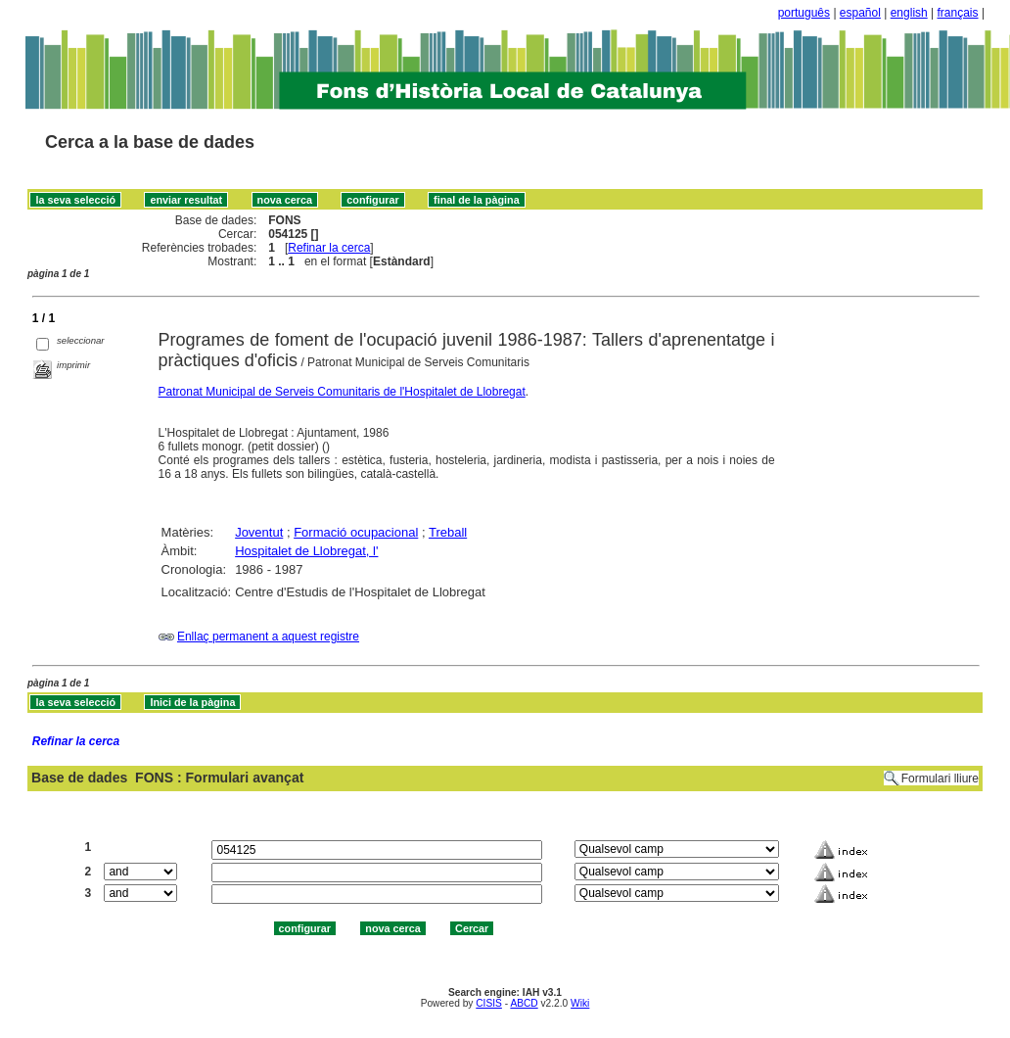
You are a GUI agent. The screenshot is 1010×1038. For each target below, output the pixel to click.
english (909, 13)
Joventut (259, 532)
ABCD (523, 1003)
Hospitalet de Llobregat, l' (306, 550)
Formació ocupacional (356, 532)
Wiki (580, 1003)
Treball (448, 532)
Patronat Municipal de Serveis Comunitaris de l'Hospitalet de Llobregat (342, 392)
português (804, 13)
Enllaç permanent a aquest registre (268, 636)
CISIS (489, 1003)
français (958, 13)
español (860, 13)
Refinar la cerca (329, 248)
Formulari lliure (940, 778)
